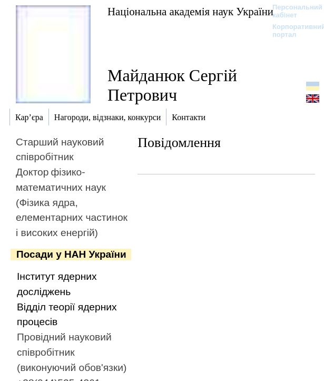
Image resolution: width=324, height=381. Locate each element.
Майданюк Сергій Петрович (172, 85)
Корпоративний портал (292, 30)
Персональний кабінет (292, 11)
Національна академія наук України (190, 11)
